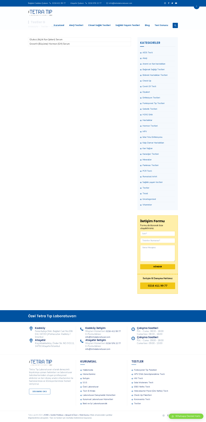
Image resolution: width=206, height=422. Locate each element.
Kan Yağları (148, 148)
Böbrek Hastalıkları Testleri (155, 75)
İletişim (86, 378)
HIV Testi (138, 378)
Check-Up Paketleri (143, 395)
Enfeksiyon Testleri (151, 97)
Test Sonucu (162, 12)
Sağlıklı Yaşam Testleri (129, 12)
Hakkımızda (88, 370)
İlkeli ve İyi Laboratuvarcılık (95, 403)
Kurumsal (60, 12)
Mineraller (147, 159)
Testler (146, 188)
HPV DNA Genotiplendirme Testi (149, 374)
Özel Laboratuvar (91, 386)
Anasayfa (33, 26)
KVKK (46, 415)
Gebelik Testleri (150, 109)
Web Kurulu (84, 415)
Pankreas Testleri (151, 165)
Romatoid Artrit (150, 176)
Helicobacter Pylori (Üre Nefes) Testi (151, 391)
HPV (145, 131)
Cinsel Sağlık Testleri (100, 12)
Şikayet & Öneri (71, 415)
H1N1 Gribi (148, 114)
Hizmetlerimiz (89, 374)
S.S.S (85, 382)
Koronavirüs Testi (142, 399)
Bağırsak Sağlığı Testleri (154, 69)
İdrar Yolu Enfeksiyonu (152, 137)
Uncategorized (149, 199)
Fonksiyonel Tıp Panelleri (145, 370)
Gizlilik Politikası (57, 415)
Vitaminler (147, 204)
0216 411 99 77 (58, 3)
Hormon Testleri (150, 126)
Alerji (145, 58)
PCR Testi (147, 171)
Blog (148, 12)
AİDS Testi (148, 52)
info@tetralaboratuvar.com (120, 3)
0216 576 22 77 (94, 3)
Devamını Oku (40, 391)
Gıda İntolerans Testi (143, 382)
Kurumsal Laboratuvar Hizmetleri (98, 399)
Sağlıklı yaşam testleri (153, 182)
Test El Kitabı (89, 391)
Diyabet (146, 92)
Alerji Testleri (77, 12)
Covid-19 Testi (149, 86)
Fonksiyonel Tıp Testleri (153, 103)
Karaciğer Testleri (151, 154)
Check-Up (147, 80)
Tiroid (145, 193)
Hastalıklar (147, 120)
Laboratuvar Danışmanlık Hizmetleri (99, 395)
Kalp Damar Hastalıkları (153, 142)
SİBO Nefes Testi (142, 386)
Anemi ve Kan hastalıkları (154, 64)
